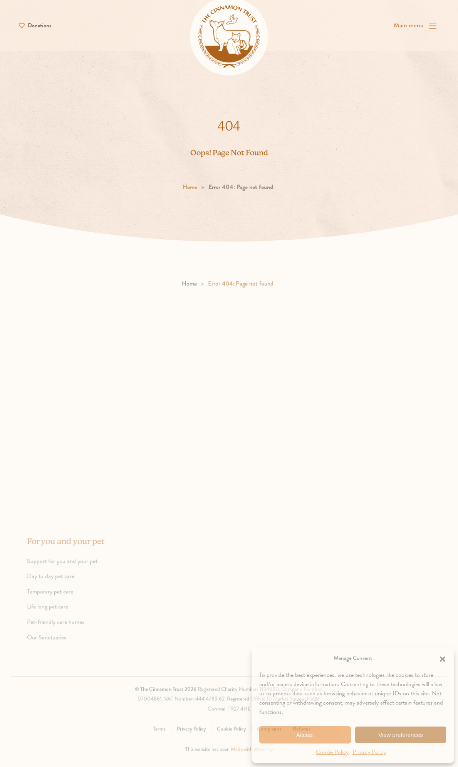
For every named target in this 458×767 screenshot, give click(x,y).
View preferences (400, 735)
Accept (305, 735)
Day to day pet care (59, 586)
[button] (442, 658)
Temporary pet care (59, 601)
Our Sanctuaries (55, 647)
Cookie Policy (332, 752)
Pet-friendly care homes (64, 631)
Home (190, 197)
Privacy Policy (369, 752)
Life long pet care (56, 616)
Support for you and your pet (71, 571)
